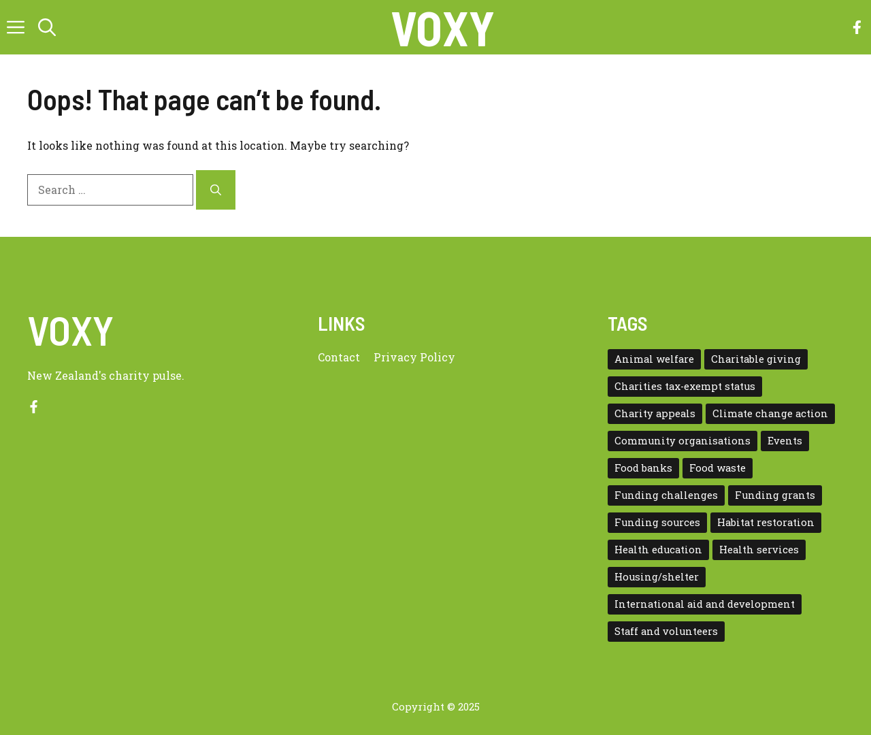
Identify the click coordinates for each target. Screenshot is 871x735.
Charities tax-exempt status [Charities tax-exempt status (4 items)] (684, 386)
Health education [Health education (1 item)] (658, 549)
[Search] (215, 190)
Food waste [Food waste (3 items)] (717, 467)
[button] (47, 27)
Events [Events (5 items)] (785, 440)
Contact (339, 357)
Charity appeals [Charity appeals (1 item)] (654, 413)
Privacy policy (414, 357)
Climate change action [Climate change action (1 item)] (770, 413)
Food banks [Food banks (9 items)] (643, 467)
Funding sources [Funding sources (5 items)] (657, 522)
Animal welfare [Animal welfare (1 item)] (654, 359)
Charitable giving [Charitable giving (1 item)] (756, 359)
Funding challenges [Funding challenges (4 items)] (666, 495)
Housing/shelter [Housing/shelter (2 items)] (656, 576)
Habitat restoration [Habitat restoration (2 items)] (766, 522)
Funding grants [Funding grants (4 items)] (775, 495)
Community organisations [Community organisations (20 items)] (682, 440)
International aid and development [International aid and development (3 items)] (704, 604)
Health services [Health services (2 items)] (759, 549)
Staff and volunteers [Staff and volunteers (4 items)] (666, 631)
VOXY (443, 27)
